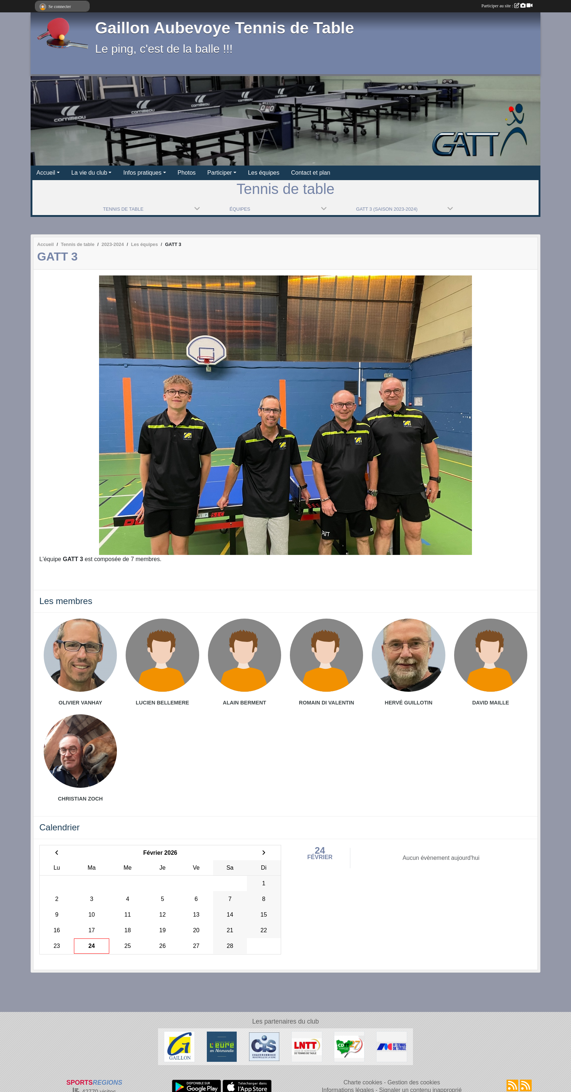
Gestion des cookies (413, 1082)
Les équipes (263, 173)
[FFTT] (391, 1046)
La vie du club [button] (89, 173)
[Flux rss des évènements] (526, 1085)
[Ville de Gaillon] (179, 1046)
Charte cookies (362, 1082)
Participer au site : (506, 5)
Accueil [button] (45, 173)
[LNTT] (306, 1046)
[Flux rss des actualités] (512, 1085)
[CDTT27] (349, 1046)
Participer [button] (219, 173)
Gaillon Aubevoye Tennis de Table (224, 28)
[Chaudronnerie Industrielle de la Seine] (264, 1046)
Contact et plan (310, 173)
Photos (187, 173)
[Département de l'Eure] (221, 1046)
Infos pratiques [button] (142, 173)
